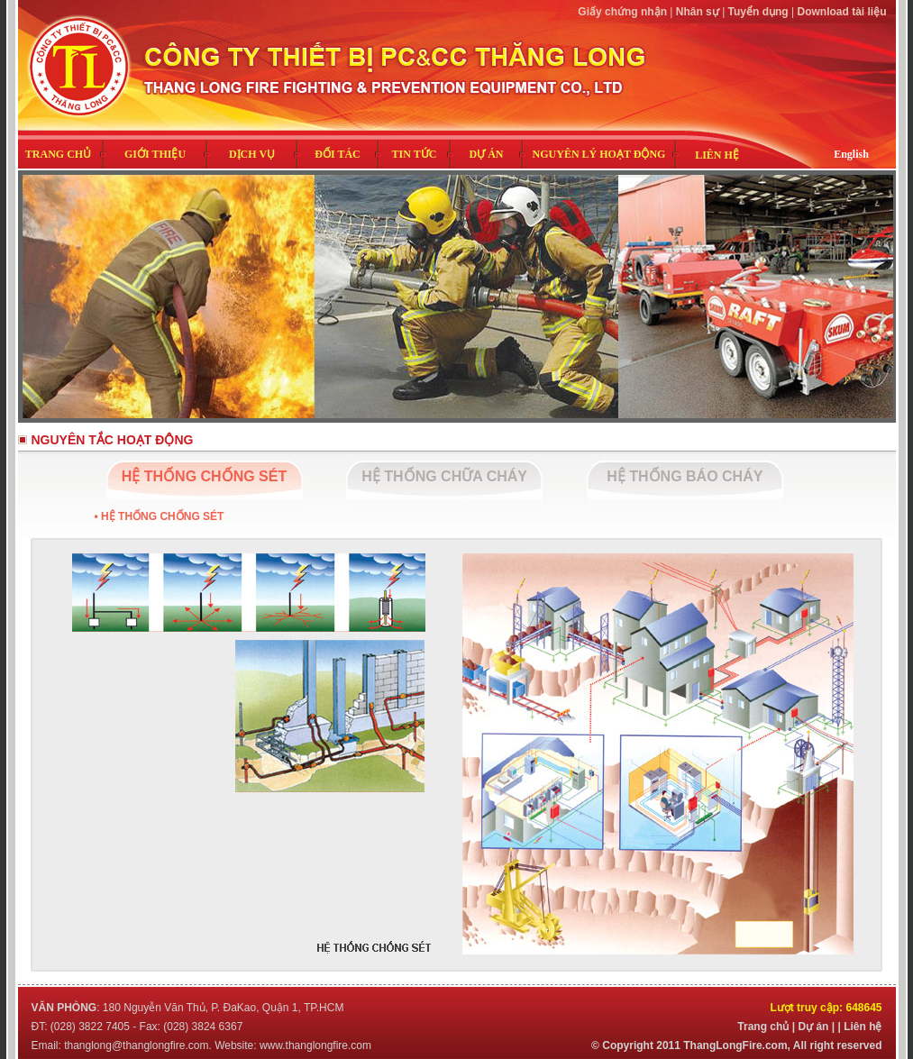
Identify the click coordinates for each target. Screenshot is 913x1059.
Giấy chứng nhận (622, 11)
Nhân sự (697, 11)
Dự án (813, 1026)
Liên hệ (862, 1026)
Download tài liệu (842, 11)
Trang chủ (763, 1026)
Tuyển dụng (758, 11)
